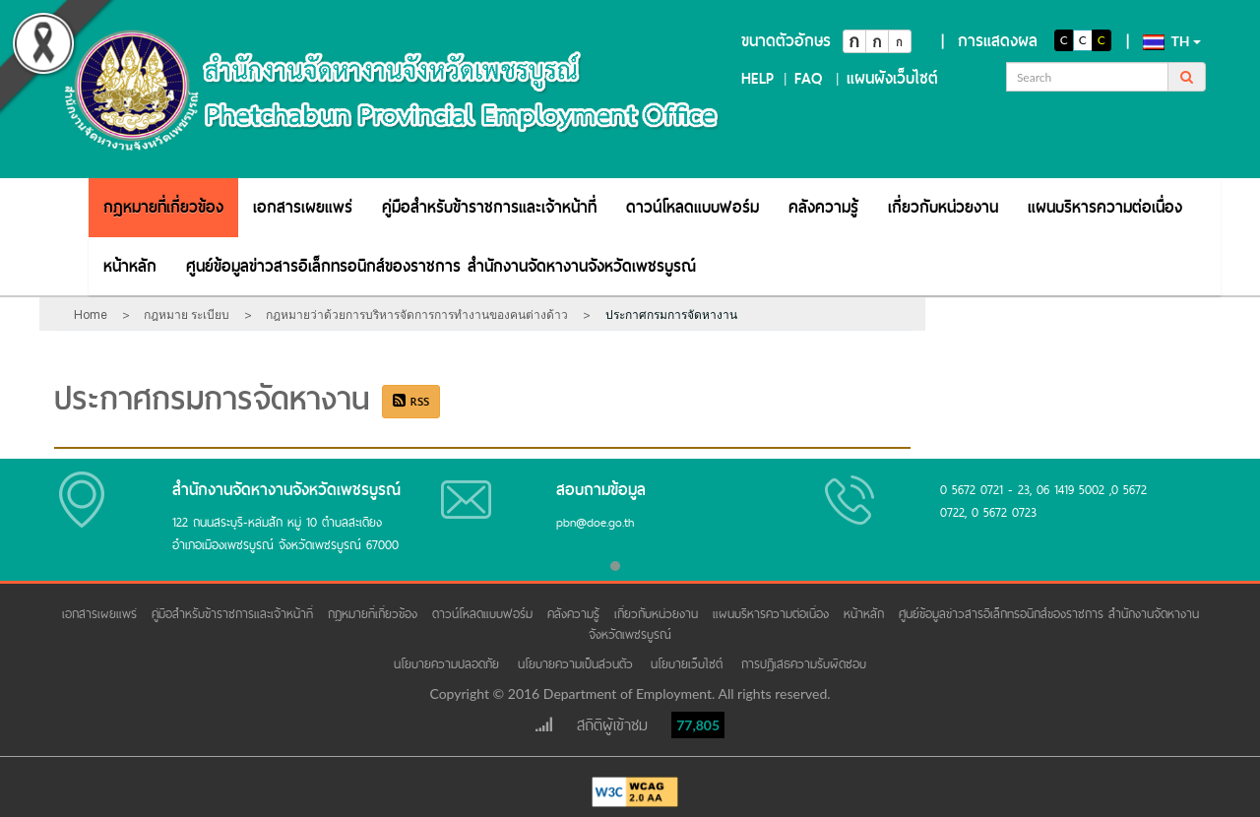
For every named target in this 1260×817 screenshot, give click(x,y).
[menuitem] (163, 207)
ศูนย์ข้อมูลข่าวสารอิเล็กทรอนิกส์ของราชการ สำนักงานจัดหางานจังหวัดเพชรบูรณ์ (441, 266)
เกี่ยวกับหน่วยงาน (943, 207)
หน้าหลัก (130, 266)
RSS (411, 401)
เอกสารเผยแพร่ (302, 207)
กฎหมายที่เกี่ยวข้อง (163, 207)
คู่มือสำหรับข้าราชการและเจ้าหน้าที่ (489, 207)
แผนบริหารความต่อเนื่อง (1105, 207)
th (1172, 41)
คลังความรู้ (823, 207)
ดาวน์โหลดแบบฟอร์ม (692, 207)
